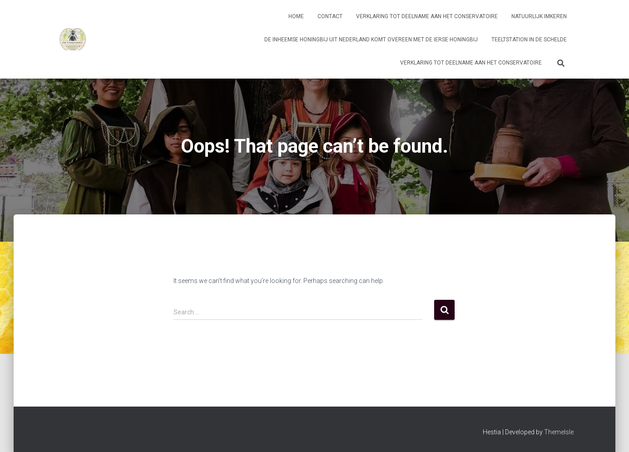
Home (296, 16)
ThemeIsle (559, 432)
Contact (329, 16)
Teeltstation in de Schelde (529, 39)
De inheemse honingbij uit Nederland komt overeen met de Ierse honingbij (371, 39)
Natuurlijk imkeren (539, 16)
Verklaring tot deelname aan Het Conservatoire (427, 16)
